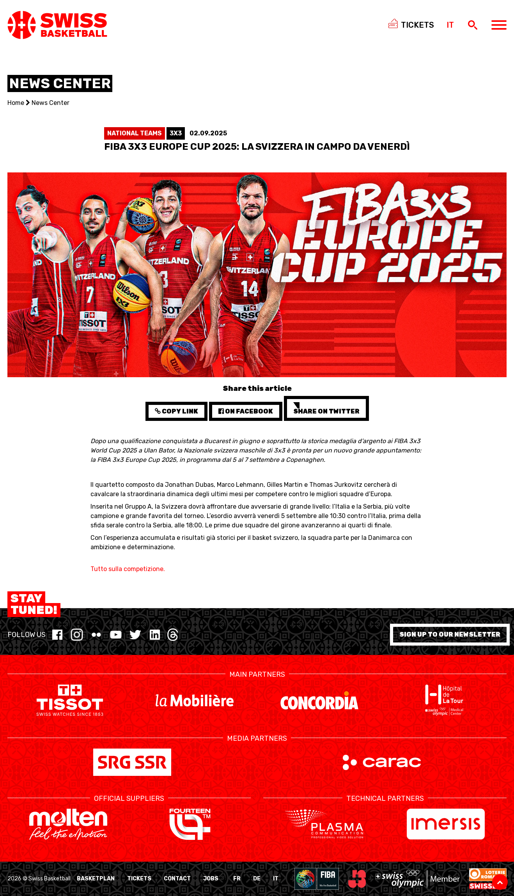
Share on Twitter (326, 408)
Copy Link (176, 411)
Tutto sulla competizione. (127, 569)
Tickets (139, 878)
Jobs (210, 878)
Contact (177, 878)
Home (15, 102)
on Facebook (245, 411)
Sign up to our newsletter (449, 634)
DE (257, 878)
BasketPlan (96, 878)
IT (275, 878)
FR (237, 878)
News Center (50, 102)
